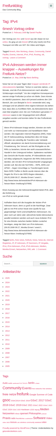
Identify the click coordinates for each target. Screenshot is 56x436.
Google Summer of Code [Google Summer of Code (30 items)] (40, 394)
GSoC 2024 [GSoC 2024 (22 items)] (7, 410)
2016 (7, 318)
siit (43, 54)
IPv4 (26, 54)
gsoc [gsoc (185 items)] (6, 400)
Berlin (29, 102)
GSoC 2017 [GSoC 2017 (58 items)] (37, 400)
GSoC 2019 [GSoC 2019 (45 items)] (15, 405)
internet (20, 54)
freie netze (19, 240)
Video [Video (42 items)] (49, 418)
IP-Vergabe (43, 243)
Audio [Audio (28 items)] (5, 383)
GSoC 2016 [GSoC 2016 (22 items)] (25, 401)
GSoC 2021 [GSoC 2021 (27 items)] (27, 405)
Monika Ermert (9, 249)
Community (39, 51)
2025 (7, 278)
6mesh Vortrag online (18, 29)
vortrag (6, 57)
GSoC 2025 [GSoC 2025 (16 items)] (17, 410)
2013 (7, 331)
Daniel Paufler (36, 32)
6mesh (25, 42)
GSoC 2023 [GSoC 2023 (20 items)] (47, 405)
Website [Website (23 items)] (13, 422)
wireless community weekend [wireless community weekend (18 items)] (30, 422)
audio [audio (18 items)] (10, 383)
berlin (11, 240)
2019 (7, 304)
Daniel (27, 39)
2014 (7, 326)
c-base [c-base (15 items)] (37, 383)
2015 (7, 322)
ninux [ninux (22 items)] (17, 414)
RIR (29, 249)
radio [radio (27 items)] (13, 418)
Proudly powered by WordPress (16, 428)
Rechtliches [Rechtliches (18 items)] (20, 418)
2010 (7, 344)
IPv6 (31, 54)
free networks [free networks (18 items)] (37, 389)
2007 (7, 357)
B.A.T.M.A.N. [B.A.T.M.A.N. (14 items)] (24, 383)
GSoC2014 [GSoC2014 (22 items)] (15, 401)
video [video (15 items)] (4, 422)
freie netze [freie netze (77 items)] (9, 394)
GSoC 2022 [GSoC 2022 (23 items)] (38, 405)
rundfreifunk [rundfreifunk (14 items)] (29, 418)
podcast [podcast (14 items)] (43, 413)
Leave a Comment (18, 57)
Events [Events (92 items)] (27, 388)
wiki (33, 249)
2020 (7, 300)
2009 (7, 348)
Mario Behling (32, 77)
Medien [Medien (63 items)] (44, 409)
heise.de (42, 240)
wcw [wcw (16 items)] (8, 422)
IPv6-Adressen (32, 246)
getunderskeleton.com (12, 431)
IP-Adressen (20, 243)
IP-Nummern (32, 243)
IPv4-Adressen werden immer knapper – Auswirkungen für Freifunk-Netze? (25, 69)
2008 (7, 353)
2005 (7, 366)
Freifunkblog (12, 5)
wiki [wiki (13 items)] (18, 422)
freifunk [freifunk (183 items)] (23, 394)
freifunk (28, 240)
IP (13, 243)
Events (13, 54)
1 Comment (41, 249)
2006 (7, 362)
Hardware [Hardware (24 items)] (25, 410)
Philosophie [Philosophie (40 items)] (35, 413)
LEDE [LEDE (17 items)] (32, 410)
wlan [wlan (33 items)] (44, 422)
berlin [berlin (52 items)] (31, 382)
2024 (7, 282)
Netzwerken (21, 249)
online (5, 42)
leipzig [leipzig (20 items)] (37, 410)
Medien (43, 246)
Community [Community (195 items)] (12, 388)
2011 (7, 340)
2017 (7, 313)
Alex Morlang (21, 51)
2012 (7, 335)
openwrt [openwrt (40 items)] (24, 413)
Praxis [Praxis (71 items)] (7, 418)
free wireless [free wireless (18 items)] (47, 389)
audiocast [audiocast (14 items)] (16, 383)
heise (35, 240)
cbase (31, 51)
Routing (37, 54)
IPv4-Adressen (13, 246)
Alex (18, 39)
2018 (7, 309)
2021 (7, 296)
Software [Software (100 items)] (39, 418)
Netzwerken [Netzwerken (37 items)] (9, 413)
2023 (7, 287)
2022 (7, 291)
